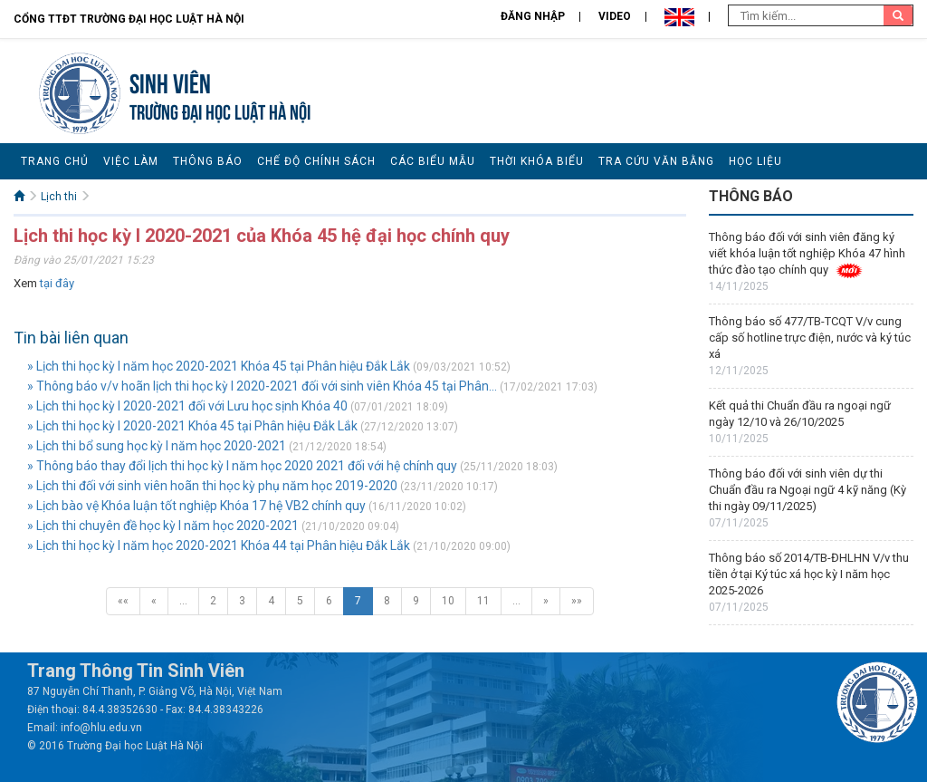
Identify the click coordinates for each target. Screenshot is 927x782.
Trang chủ (55, 161)
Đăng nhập (533, 16)
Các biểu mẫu (432, 161)
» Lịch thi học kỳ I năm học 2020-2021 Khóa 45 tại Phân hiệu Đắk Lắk (218, 366)
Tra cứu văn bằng (656, 161)
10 (448, 600)
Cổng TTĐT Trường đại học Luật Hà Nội (129, 19)
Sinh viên (170, 81)
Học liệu (755, 161)
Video (614, 16)
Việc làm (130, 161)
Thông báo (208, 161)
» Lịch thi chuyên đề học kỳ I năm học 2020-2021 (163, 525)
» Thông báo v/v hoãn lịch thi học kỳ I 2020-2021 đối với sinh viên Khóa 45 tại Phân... (262, 386)
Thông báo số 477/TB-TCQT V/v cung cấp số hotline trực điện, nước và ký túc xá (810, 337)
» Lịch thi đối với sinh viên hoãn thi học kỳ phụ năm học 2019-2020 (212, 485)
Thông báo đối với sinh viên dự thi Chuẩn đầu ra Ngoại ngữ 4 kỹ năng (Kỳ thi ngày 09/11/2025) (807, 490)
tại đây (57, 283)
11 (483, 600)
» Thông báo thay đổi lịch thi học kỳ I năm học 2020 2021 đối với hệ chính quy (242, 466)
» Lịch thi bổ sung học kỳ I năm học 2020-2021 (156, 446)
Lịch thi (59, 196)
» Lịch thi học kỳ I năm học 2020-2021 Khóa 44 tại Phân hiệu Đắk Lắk (218, 545)
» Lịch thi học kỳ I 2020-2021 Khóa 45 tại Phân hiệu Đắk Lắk (192, 426)
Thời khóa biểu (537, 161)
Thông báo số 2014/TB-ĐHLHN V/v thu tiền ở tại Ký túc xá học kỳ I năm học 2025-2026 (809, 574)
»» (576, 600)
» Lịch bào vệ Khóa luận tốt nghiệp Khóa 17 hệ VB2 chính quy (196, 505)
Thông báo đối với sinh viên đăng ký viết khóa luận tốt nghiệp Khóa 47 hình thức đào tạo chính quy (807, 253)
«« (123, 600)
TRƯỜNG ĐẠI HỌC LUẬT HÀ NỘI (220, 110)
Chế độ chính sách (316, 161)
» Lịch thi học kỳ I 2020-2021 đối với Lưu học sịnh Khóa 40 (187, 406)
